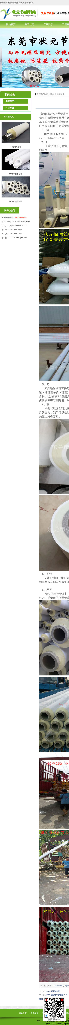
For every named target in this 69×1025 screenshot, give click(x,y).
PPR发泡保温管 (15, 201)
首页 (52, 94)
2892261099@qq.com (18, 238)
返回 (41, 999)
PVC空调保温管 (15, 174)
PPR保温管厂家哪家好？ (56, 995)
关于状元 (34, 1013)
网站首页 (23, 1013)
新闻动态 (60, 94)
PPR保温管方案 (53, 991)
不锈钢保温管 (15, 147)
